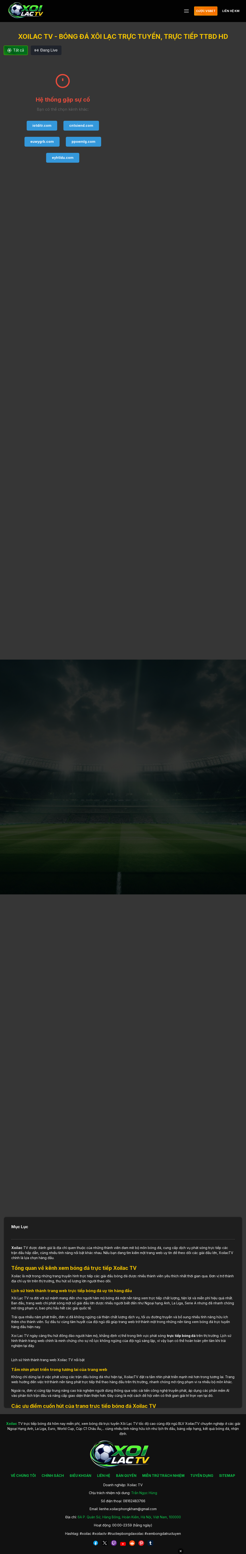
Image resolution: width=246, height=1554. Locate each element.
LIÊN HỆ (103, 1475)
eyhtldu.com (63, 157)
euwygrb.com (42, 141)
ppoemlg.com (83, 141)
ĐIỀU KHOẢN (80, 1475)
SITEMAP (227, 1475)
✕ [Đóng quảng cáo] (180, 1551)
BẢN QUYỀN (126, 1475)
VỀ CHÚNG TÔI (23, 1475)
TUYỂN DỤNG (201, 1475)
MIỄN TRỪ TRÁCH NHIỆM (163, 1475)
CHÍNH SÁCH (53, 1475)
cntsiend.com (81, 125)
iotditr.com (41, 125)
